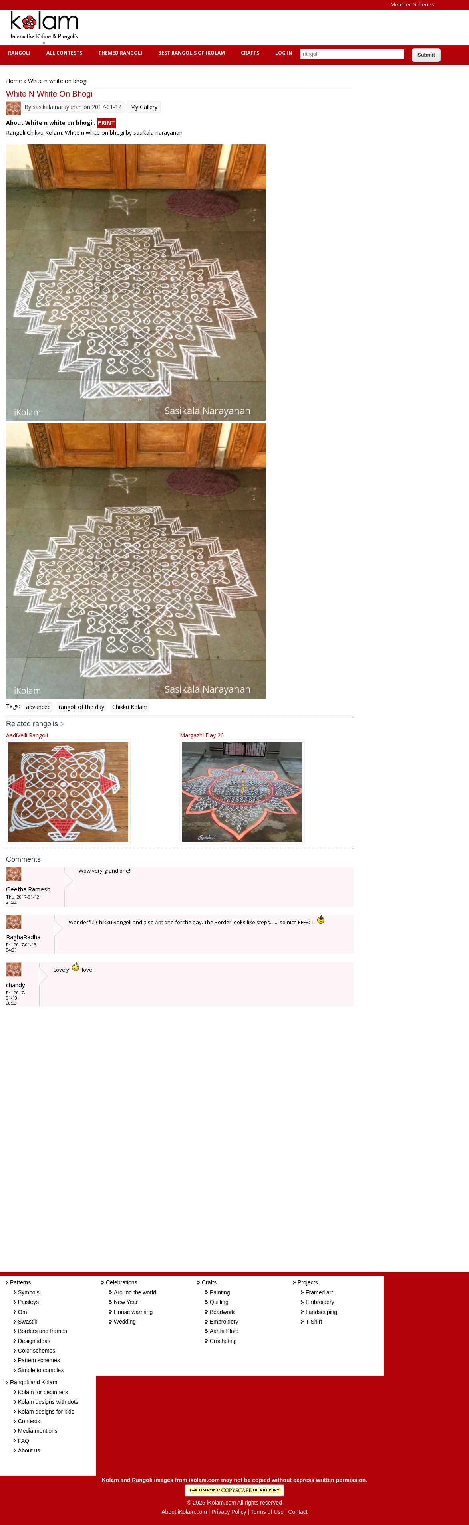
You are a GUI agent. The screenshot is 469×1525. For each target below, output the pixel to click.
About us (29, 1450)
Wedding (125, 1321)
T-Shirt (314, 1321)
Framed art (319, 1292)
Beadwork (222, 1312)
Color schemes (36, 1350)
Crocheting (223, 1341)
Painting (220, 1292)
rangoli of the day (81, 707)
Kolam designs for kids (46, 1411)
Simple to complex (41, 1370)
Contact (297, 1512)
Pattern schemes (39, 1360)
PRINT (106, 122)
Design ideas (34, 1341)
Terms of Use (267, 1512)
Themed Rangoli (119, 52)
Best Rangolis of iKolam (190, 52)
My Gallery (143, 107)
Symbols (29, 1292)
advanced (38, 707)
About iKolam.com (184, 1512)
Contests (29, 1421)
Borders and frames (42, 1331)
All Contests (63, 52)
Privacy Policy (228, 1512)
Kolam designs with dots (48, 1402)
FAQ (23, 1441)
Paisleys (28, 1302)
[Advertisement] (233, 27)
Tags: (13, 706)
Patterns (20, 1282)
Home (14, 81)
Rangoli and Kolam (33, 1382)
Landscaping (321, 1312)
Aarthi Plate (224, 1331)
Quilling (219, 1302)
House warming (133, 1312)
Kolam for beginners (43, 1392)
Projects (308, 1282)
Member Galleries (412, 4)
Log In (283, 52)
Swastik (27, 1321)
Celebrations (121, 1282)
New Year (126, 1302)
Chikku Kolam (129, 707)
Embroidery (224, 1321)
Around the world (135, 1292)
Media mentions (38, 1431)
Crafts (249, 52)
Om (22, 1312)
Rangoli (18, 52)
